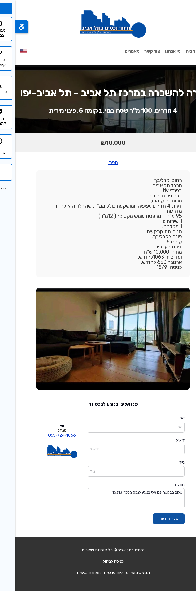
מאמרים (117, 51)
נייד (166, 462)
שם (167, 418)
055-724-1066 (47, 435)
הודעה (164, 484)
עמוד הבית (180, 51)
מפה (98, 162)
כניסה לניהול (98, 561)
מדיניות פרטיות (101, 572)
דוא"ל (165, 440)
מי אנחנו (157, 51)
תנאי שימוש (125, 572)
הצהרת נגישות (73, 572)
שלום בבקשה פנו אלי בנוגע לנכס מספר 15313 (120, 498)
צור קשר (137, 51)
